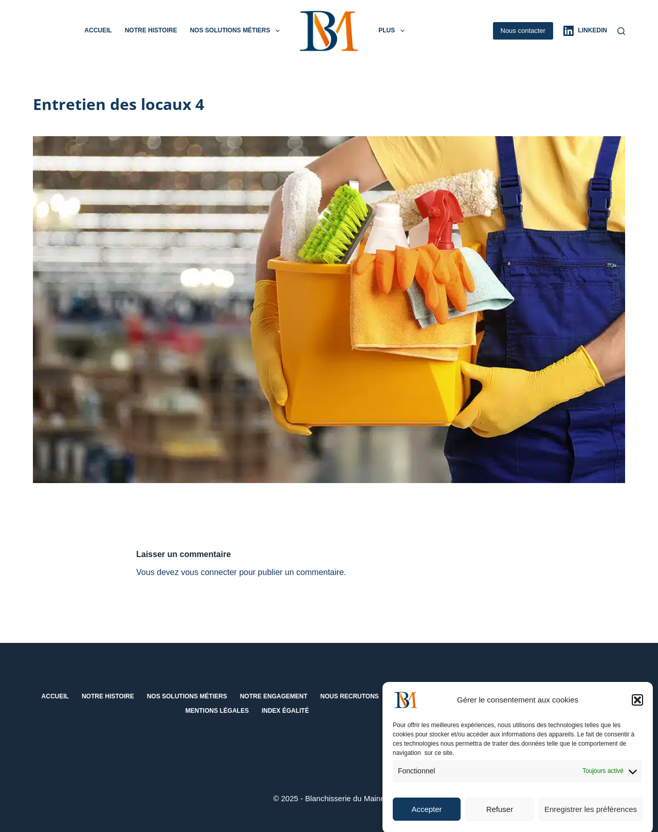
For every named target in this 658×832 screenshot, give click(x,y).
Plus (393, 31)
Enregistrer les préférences (590, 815)
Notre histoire (151, 30)
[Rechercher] (621, 31)
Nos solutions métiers (236, 31)
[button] (637, 706)
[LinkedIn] (585, 31)
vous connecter (209, 572)
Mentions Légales (217, 710)
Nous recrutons (349, 696)
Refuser (500, 815)
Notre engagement (273, 696)
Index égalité (285, 710)
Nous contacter (523, 30)
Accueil (98, 30)
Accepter (426, 815)
